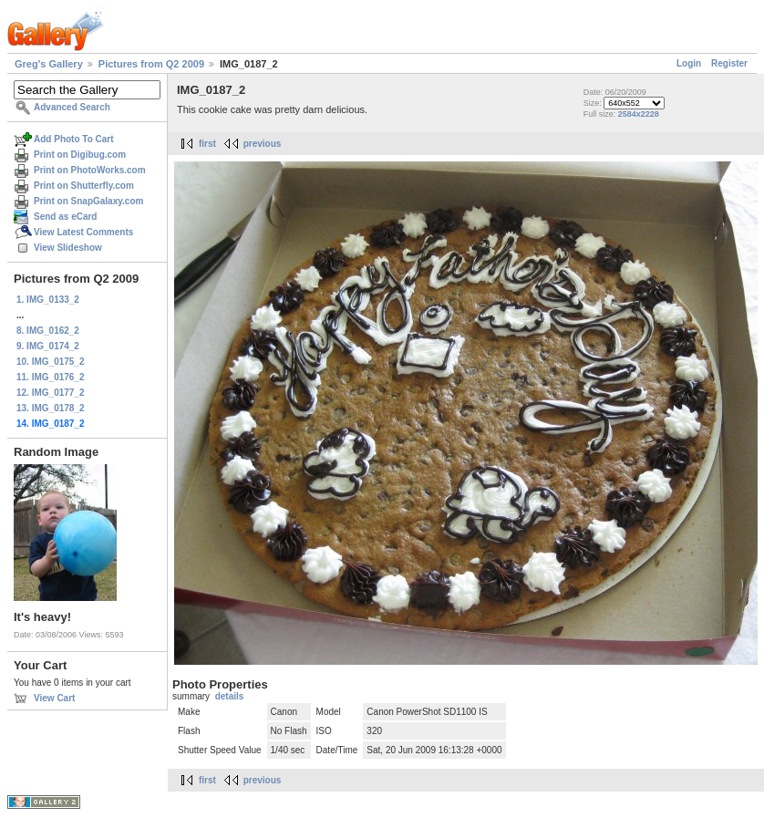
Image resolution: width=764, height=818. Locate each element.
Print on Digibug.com (80, 155)
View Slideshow (68, 248)
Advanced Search (72, 107)
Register (729, 63)
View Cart (54, 698)
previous (262, 144)
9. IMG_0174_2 (47, 346)
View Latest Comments (83, 232)
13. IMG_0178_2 (50, 408)
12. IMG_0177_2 (50, 393)
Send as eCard (65, 217)
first (207, 144)
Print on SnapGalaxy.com (88, 201)
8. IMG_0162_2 (47, 331)
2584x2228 (638, 114)
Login (688, 63)
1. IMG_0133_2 (47, 300)
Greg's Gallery (49, 63)
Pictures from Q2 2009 (151, 63)
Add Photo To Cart (74, 139)
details (229, 696)
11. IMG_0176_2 (50, 377)
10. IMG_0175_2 (50, 362)
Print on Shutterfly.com (84, 186)
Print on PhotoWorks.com (90, 170)
